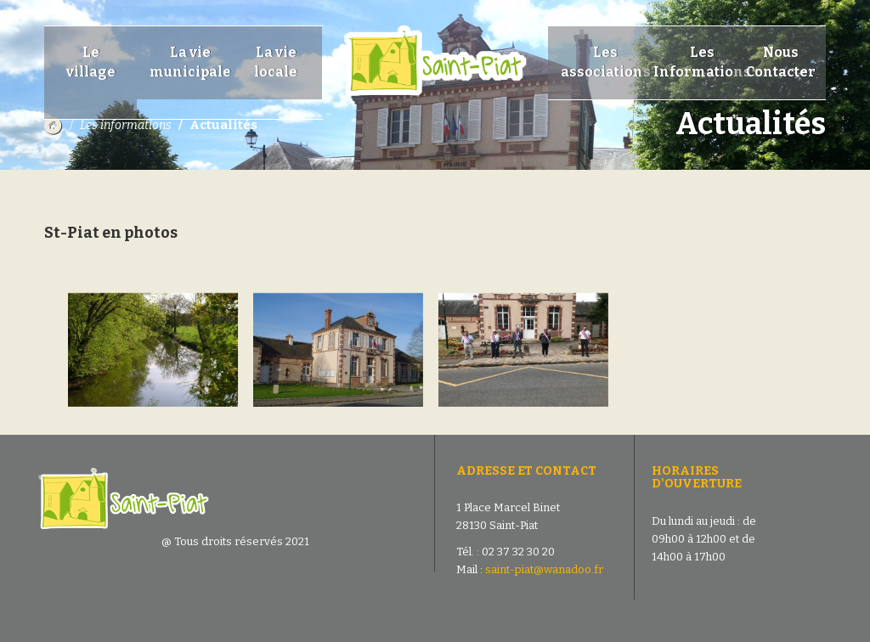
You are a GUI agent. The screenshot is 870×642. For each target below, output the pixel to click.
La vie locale (275, 62)
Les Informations (702, 62)
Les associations (606, 62)
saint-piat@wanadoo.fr (544, 569)
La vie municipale (190, 62)
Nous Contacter (781, 62)
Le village (91, 71)
